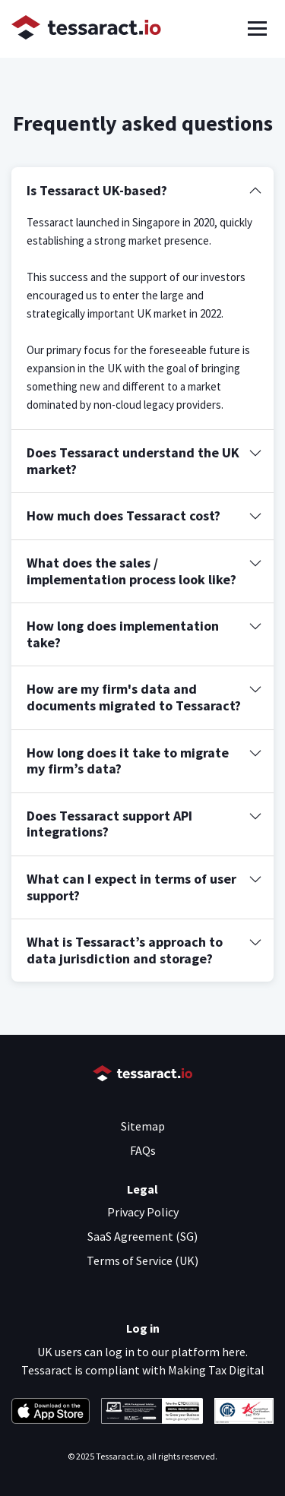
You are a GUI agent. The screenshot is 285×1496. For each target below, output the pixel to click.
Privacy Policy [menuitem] (143, 1211)
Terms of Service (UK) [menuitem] (142, 1260)
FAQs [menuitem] (143, 1150)
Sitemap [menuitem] (143, 1126)
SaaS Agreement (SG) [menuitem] (142, 1236)
